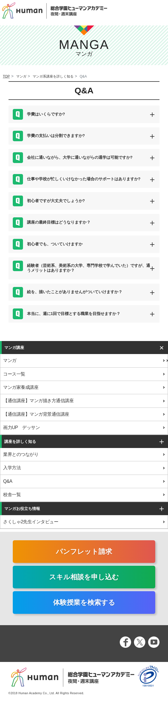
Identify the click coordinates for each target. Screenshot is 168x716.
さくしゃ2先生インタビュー (30, 521)
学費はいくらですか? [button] (46, 114)
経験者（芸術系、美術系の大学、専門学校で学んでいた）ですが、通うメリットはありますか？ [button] (88, 268)
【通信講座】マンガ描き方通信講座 (38, 400)
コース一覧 (14, 374)
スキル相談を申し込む (84, 577)
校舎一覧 (12, 494)
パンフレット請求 (84, 551)
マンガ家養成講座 (20, 387)
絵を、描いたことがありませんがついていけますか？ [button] (74, 292)
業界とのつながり (20, 454)
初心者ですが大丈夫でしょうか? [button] (56, 201)
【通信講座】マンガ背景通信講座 (36, 414)
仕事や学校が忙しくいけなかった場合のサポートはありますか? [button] (83, 179)
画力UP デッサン (21, 427)
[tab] (84, 114)
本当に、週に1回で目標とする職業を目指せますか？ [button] (74, 314)
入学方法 (12, 467)
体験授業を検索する (84, 602)
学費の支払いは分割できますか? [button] (56, 136)
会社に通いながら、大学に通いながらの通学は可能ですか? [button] (80, 157)
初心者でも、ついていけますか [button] (55, 244)
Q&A (7, 481)
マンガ (9, 360)
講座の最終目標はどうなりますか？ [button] (59, 222)
